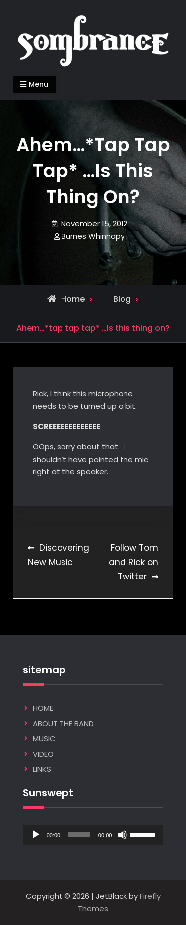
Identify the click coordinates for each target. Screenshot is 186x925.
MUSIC (44, 738)
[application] (93, 835)
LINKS (42, 769)
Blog (122, 299)
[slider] (79, 834)
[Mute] (122, 835)
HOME (43, 708)
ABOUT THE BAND (63, 723)
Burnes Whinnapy (93, 236)
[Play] (36, 835)
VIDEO (43, 754)
